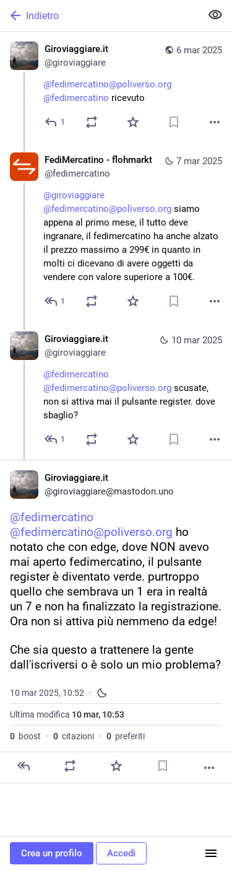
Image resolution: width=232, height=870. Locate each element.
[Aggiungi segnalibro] (173, 122)
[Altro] (214, 122)
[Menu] (211, 853)
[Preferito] (133, 122)
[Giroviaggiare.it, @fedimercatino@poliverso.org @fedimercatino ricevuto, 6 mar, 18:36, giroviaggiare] (116, 87)
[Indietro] (99, 15)
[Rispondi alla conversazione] (55, 301)
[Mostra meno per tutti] (215, 15)
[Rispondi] (55, 122)
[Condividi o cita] (91, 122)
